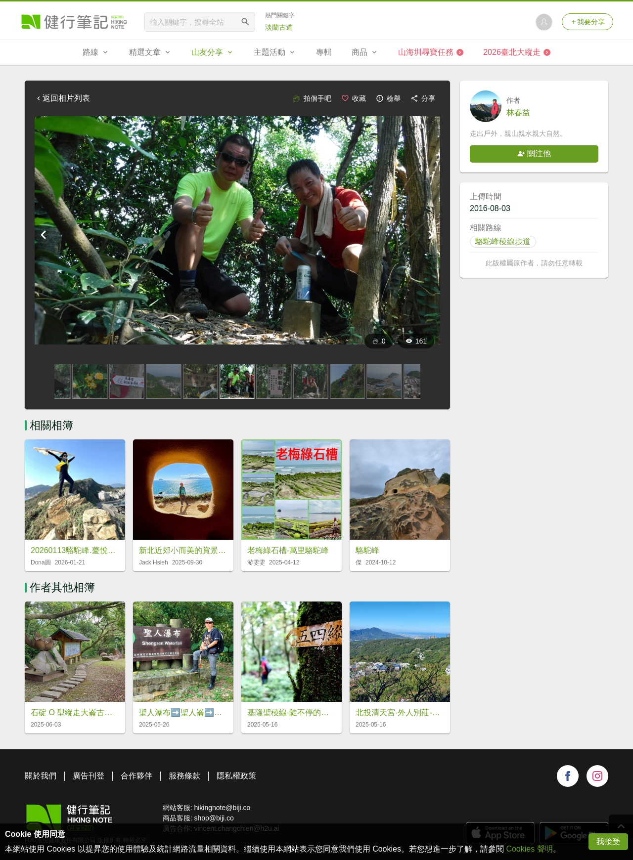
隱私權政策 (236, 776)
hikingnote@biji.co (222, 808)
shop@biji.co (213, 818)
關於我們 (40, 776)
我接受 (608, 841)
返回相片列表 (62, 98)
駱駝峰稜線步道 (503, 241)
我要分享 (587, 22)
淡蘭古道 (279, 27)
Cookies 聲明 (529, 849)
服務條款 (184, 776)
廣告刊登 (88, 776)
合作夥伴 (136, 776)
